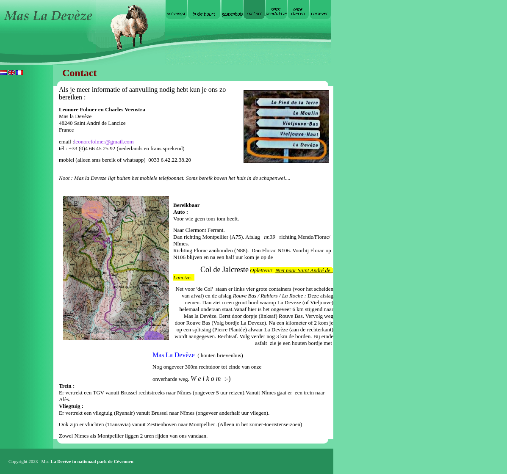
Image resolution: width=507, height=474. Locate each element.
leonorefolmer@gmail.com (104, 141)
